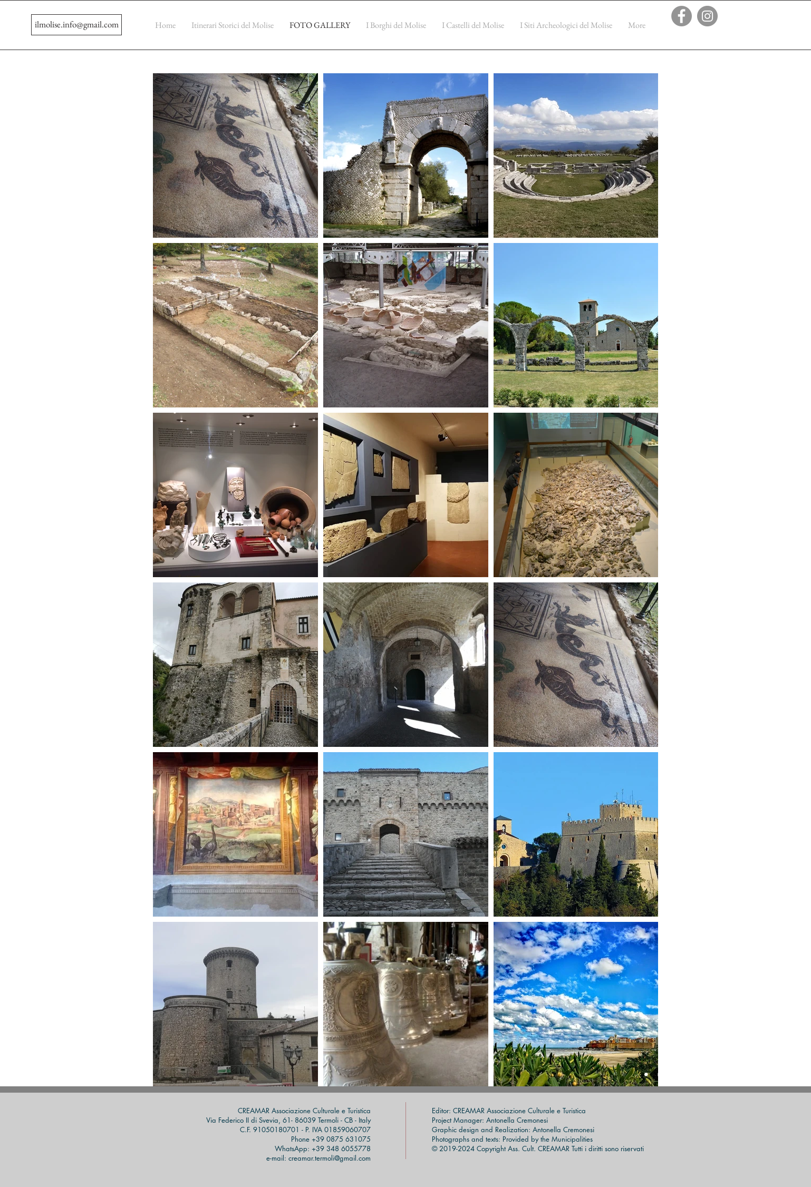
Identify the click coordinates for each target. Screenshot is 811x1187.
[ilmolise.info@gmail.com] (76, 24)
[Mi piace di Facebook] (737, 36)
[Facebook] (681, 16)
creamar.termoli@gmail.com (329, 1158)
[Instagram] (707, 16)
